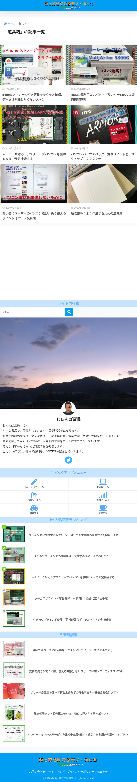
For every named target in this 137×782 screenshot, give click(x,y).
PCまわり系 (103, 483)
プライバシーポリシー (80, 771)
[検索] (69, 312)
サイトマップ (56, 771)
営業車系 (34, 510)
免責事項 (102, 771)
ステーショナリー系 (34, 483)
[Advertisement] (68, 263)
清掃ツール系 (34, 496)
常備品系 (103, 510)
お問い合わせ (37, 771)
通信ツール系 (103, 496)
